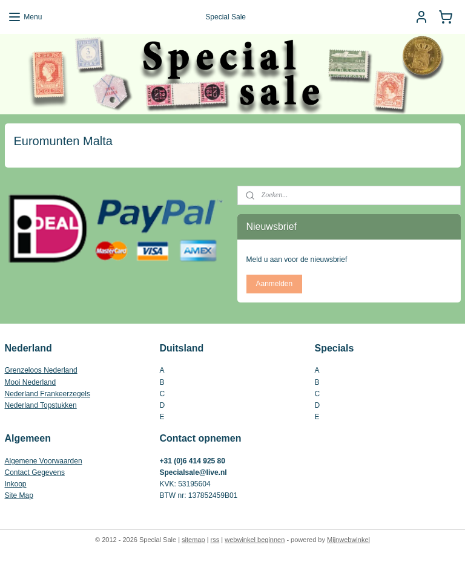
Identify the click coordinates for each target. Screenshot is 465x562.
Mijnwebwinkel (348, 539)
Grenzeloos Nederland (41, 370)
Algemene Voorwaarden (43, 461)
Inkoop (16, 484)
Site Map (19, 495)
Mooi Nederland (30, 382)
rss (215, 539)
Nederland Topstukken (41, 405)
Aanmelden (274, 283)
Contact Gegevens (35, 472)
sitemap (193, 539)
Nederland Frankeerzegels (47, 394)
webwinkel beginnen (255, 539)
